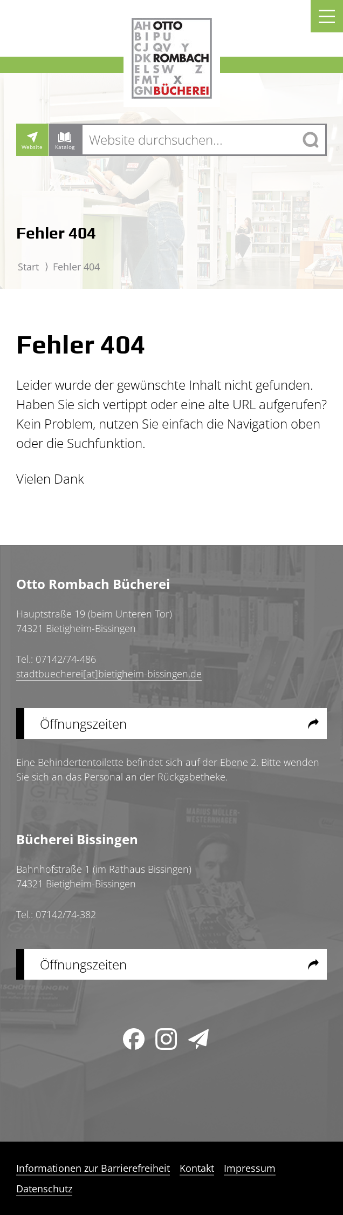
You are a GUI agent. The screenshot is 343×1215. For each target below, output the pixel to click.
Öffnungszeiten (83, 723)
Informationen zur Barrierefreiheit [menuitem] (93, 1168)
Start (28, 266)
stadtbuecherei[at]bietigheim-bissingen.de (109, 673)
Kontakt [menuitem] (197, 1168)
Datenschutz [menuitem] (44, 1188)
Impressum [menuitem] (250, 1168)
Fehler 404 (76, 266)
